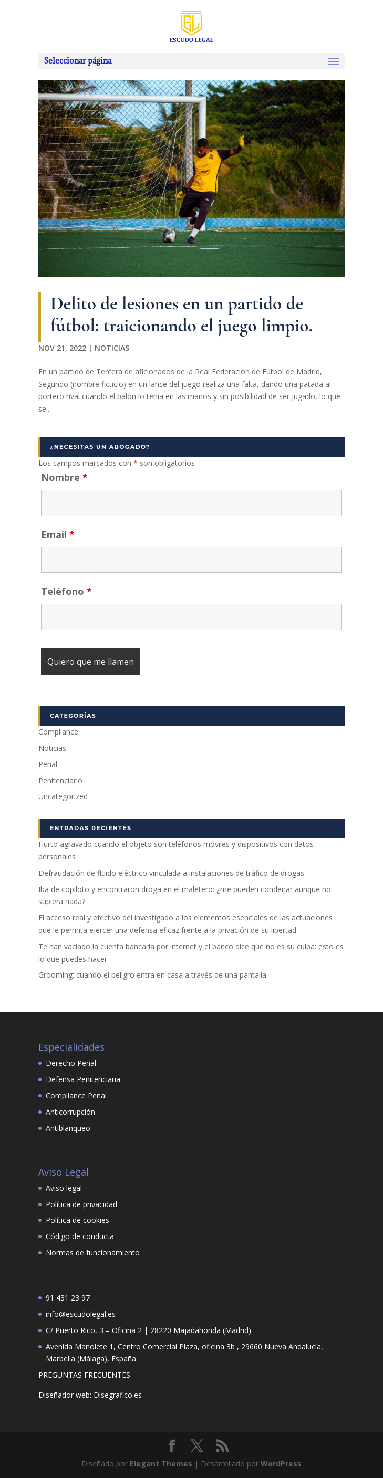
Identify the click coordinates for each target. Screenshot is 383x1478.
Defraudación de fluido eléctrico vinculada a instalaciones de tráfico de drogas (171, 873)
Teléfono (66, 591)
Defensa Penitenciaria (83, 1079)
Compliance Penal (76, 1095)
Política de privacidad (81, 1204)
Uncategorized (63, 796)
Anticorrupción (70, 1112)
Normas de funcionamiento (93, 1252)
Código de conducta (80, 1236)
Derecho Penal (71, 1063)
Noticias (112, 348)
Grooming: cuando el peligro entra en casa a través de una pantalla (152, 975)
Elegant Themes (161, 1464)
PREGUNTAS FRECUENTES (84, 1375)
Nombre (64, 477)
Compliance (58, 732)
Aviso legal (64, 1188)
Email (58, 534)
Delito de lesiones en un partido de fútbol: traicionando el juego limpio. (181, 314)
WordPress (281, 1464)
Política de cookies (77, 1220)
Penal (47, 764)
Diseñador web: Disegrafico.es (90, 1395)
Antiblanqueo (68, 1128)
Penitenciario (60, 780)
